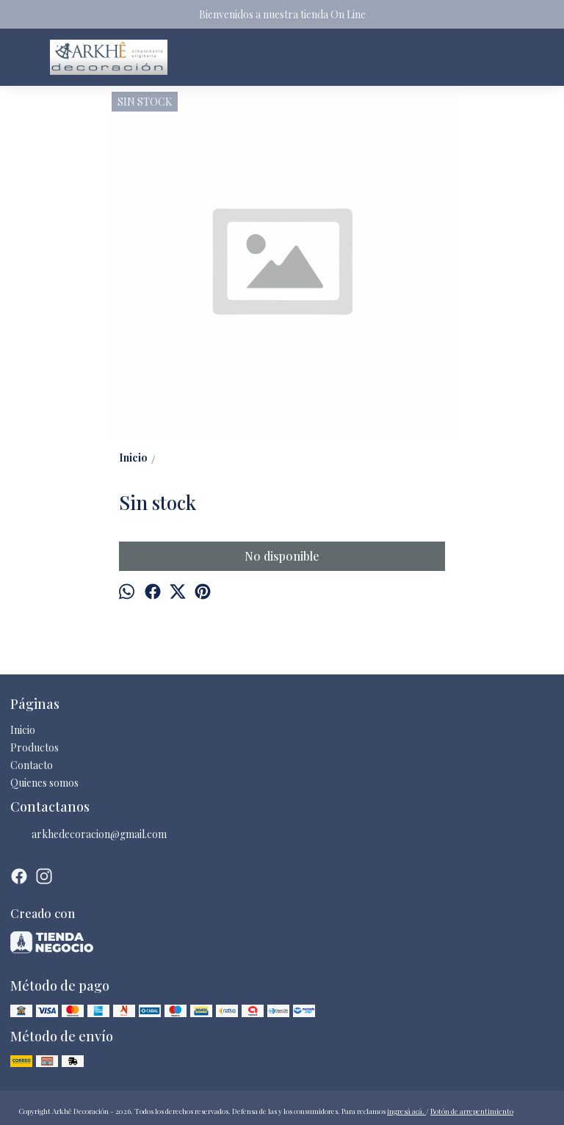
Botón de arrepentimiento (471, 1111)
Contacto (31, 765)
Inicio (22, 730)
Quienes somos (44, 783)
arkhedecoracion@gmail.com (88, 834)
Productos (34, 747)
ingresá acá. (406, 1111)
